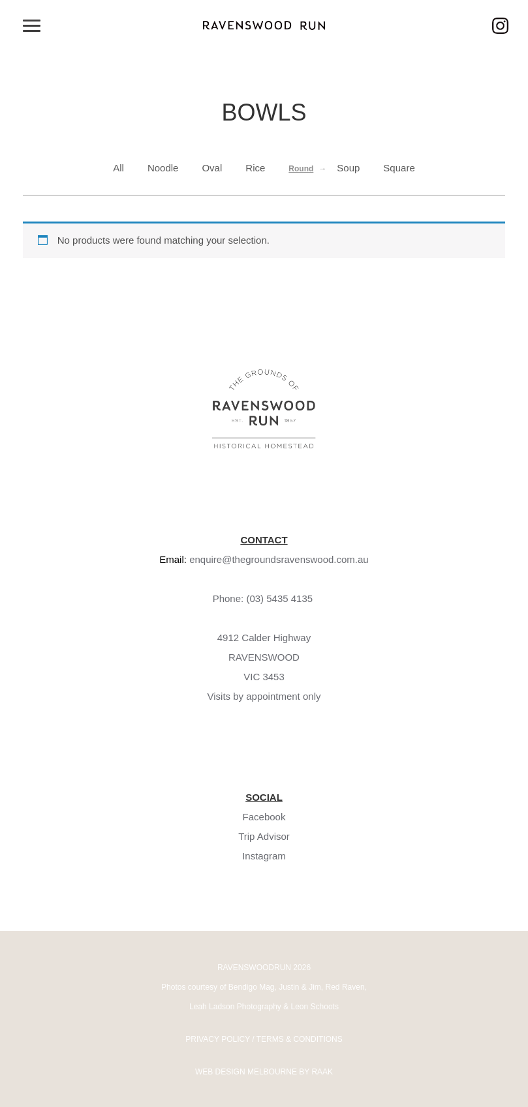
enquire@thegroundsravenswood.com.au (279, 559)
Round (300, 168)
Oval (212, 167)
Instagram (264, 855)
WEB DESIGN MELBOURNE (246, 1071)
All (118, 167)
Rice (255, 167)
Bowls (263, 112)
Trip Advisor (264, 836)
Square (398, 167)
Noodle (163, 167)
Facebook (264, 816)
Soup (348, 167)
